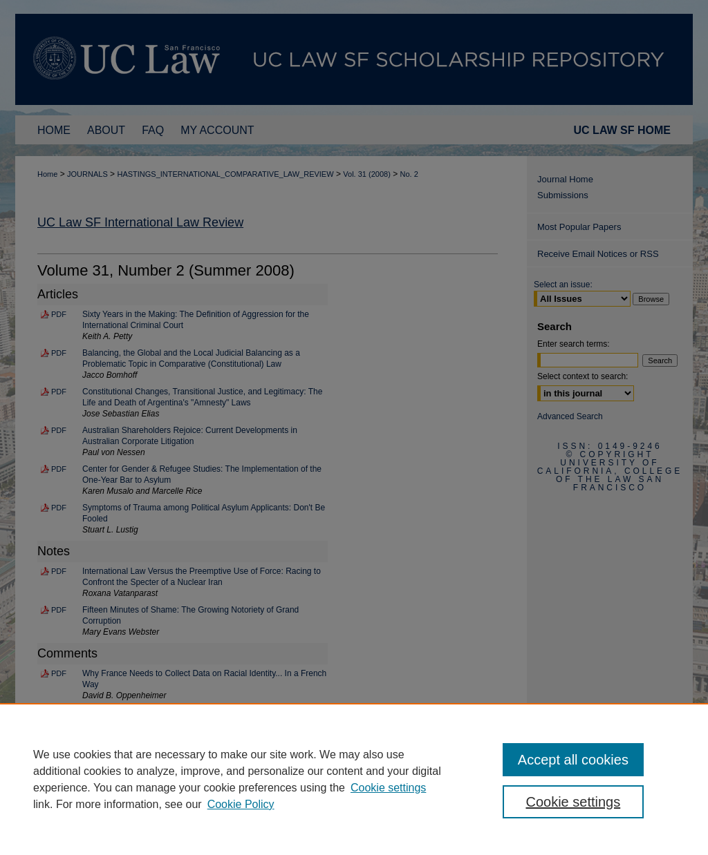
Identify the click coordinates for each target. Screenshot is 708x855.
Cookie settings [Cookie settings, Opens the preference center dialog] (572, 801)
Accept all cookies (573, 759)
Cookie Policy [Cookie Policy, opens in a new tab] (240, 804)
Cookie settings (388, 788)
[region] (354, 779)
